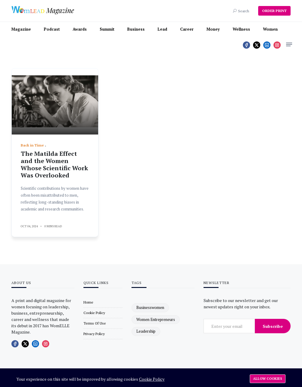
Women (270, 29)
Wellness (241, 29)
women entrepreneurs (155, 319)
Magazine (21, 29)
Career (187, 29)
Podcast (52, 29)
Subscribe (273, 326)
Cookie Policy (152, 379)
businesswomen (150, 307)
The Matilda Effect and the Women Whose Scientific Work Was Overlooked (54, 164)
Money (213, 29)
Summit (107, 29)
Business (136, 29)
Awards (80, 29)
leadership (146, 331)
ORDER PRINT (274, 10)
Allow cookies (267, 378)
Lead (162, 29)
